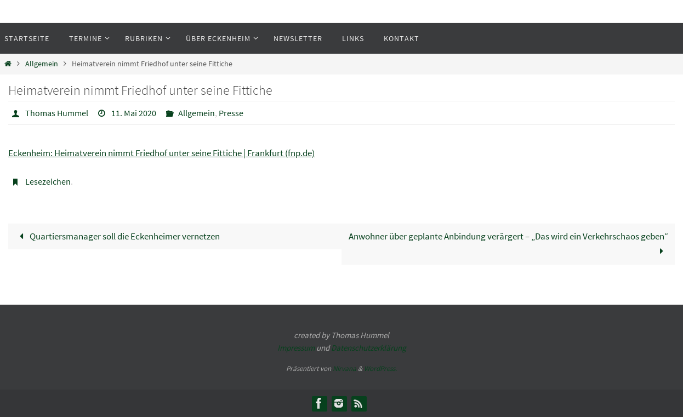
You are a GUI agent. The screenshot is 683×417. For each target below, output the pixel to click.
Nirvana (344, 368)
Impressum (296, 347)
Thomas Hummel (56, 112)
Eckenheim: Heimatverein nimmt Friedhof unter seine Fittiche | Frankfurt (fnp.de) (161, 153)
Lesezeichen (48, 181)
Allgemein (41, 63)
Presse (231, 112)
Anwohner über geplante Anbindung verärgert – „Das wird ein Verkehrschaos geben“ (508, 243)
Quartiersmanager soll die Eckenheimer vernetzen (117, 236)
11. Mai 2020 (133, 112)
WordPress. (380, 368)
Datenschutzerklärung (368, 347)
